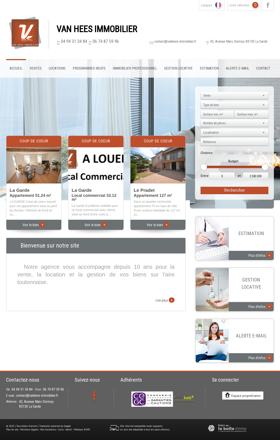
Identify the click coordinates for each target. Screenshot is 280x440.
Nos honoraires (48, 429)
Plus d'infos (260, 255)
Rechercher (234, 190)
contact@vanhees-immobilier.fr (175, 41)
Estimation (209, 68)
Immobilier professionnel (135, 68)
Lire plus (164, 300)
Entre (205, 175)
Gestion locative (178, 68)
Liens (61, 429)
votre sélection (239, 5)
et (239, 175)
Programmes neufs (89, 68)
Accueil (16, 68)
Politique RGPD (82, 429)
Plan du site (12, 429)
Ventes (36, 68)
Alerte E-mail (237, 68)
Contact (263, 68)
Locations (57, 68)
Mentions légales (29, 429)
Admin (68, 429)
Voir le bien (34, 225)
